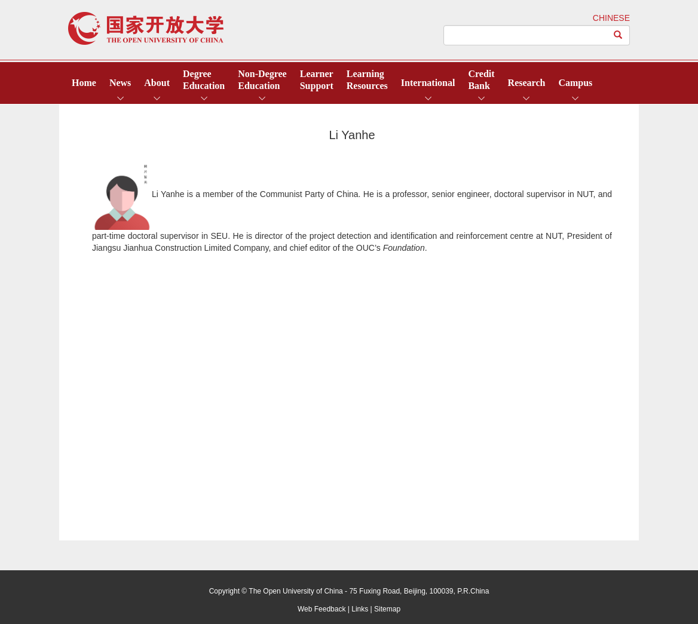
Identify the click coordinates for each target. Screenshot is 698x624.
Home (84, 83)
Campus (575, 83)
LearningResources (367, 80)
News (120, 83)
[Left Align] (618, 35)
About (157, 83)
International (428, 83)
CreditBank (481, 80)
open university (146, 28)
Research (527, 83)
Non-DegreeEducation (262, 80)
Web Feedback (322, 609)
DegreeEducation (204, 80)
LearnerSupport (316, 80)
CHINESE (611, 18)
